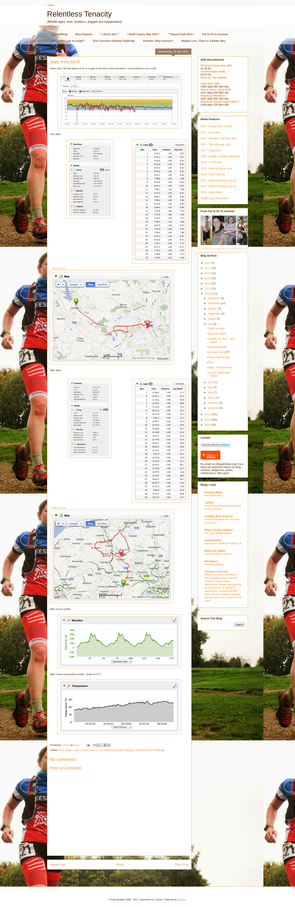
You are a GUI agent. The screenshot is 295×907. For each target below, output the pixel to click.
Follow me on (212, 456)
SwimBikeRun (213, 540)
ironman (84, 750)
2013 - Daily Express (213, 174)
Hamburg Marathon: (213, 95)
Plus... (210, 362)
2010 (208, 419)
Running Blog (213, 492)
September (214, 313)
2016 (208, 273)
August (212, 318)
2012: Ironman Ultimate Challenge (114, 40)
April (211, 392)
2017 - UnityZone (211, 150)
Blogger (181, 899)
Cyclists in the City (216, 571)
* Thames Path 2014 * (181, 34)
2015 (208, 278)
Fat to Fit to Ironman (215, 34)
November (214, 303)
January (213, 407)
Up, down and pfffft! (218, 352)
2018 (208, 262)
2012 (61, 750)
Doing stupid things (218, 357)
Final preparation (217, 346)
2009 (208, 424)
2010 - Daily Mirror (211, 192)
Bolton (68, 750)
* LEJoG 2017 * (109, 34)
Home (120, 864)
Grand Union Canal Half (215, 89)
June (211, 382)
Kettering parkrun (214, 564)
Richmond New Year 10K (216, 65)
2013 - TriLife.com (211, 162)
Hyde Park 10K (210, 83)
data (76, 750)
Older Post (182, 864)
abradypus (211, 561)
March (212, 397)
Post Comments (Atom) (126, 876)
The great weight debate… (219, 533)
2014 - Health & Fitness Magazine (220, 156)
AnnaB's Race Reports (219, 516)
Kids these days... (214, 495)
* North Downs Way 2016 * (143, 34)
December (214, 298)
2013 (208, 288)
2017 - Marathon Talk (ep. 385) (218, 138)
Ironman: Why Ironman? (158, 40)
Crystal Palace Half (212, 71)
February (213, 402)
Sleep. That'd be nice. (220, 367)
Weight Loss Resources (214, 198)
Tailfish (209, 502)
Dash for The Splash (213, 77)
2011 (208, 414)
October (213, 308)
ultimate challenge (124, 750)
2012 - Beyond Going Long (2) (218, 180)
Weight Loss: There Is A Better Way (203, 40)
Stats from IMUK (217, 333)
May (210, 387)
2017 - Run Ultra (210, 132)
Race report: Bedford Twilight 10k (223, 543)
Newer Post (57, 864)
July (210, 323)
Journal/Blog (59, 34)
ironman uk (96, 750)
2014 (208, 283)
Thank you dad (216, 328)
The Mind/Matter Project (218, 554)
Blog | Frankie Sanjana (219, 529)
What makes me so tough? (67, 40)
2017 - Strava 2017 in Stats (217, 126)
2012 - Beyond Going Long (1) (218, 186)
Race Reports (83, 34)
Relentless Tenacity (79, 14)
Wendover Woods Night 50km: (220, 101)
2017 (208, 268)
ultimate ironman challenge (149, 750)
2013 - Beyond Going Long (216, 168)
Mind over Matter (215, 550)
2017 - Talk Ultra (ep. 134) (216, 144)
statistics (108, 750)
